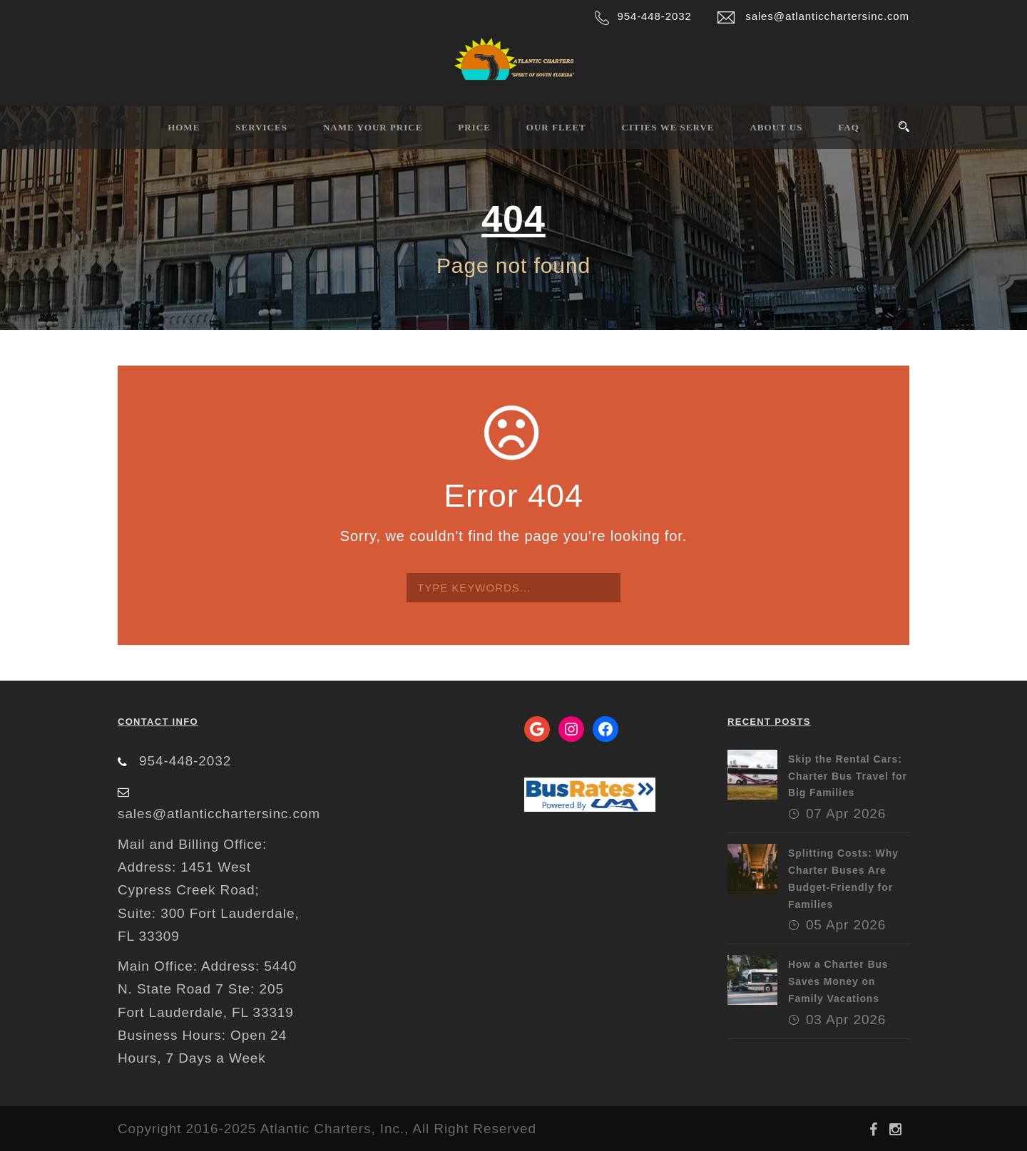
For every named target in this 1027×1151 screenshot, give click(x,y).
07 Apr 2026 (846, 813)
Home (184, 127)
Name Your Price (372, 127)
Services (261, 127)
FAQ (848, 127)
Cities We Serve (668, 127)
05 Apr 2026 (846, 924)
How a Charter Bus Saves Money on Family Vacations (838, 981)
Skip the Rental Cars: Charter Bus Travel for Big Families (847, 776)
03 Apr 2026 (846, 1019)
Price (474, 127)
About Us (776, 127)
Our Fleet (556, 127)
